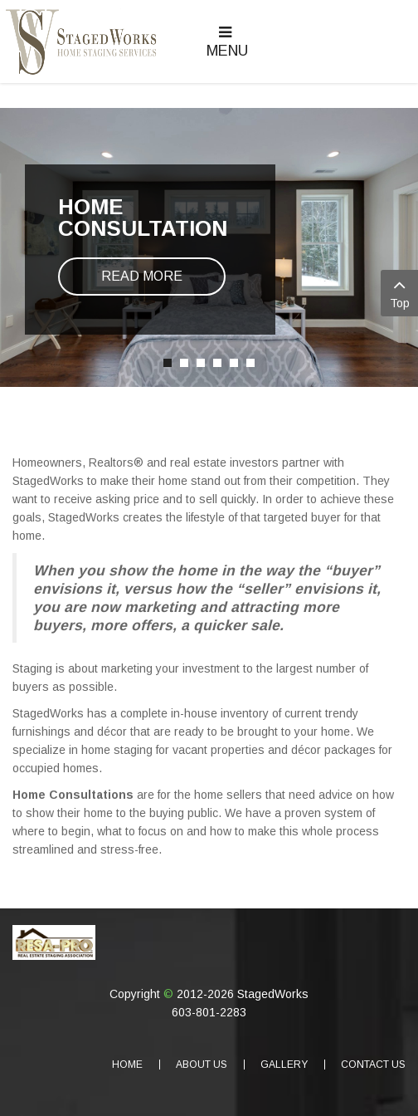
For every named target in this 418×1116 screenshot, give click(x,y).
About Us (201, 1064)
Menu (227, 42)
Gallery (284, 1064)
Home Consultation (142, 217)
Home (127, 1064)
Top (399, 292)
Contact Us (373, 1064)
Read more (141, 276)
